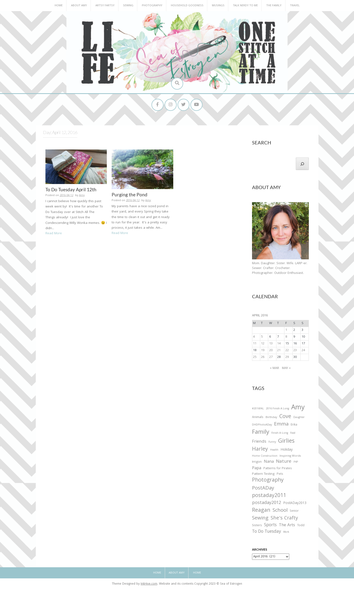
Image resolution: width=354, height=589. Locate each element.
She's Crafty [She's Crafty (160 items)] (284, 518)
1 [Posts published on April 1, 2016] (286, 330)
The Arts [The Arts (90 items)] (287, 526)
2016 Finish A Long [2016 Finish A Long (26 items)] (277, 409)
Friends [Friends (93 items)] (259, 442)
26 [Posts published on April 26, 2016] (262, 357)
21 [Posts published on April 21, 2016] (279, 350)
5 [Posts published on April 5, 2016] (262, 337)
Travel (295, 6)
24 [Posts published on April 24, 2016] (303, 350)
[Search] (302, 163)
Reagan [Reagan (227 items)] (261, 511)
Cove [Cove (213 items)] (285, 417)
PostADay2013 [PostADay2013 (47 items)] (294, 503)
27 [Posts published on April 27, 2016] (271, 357)
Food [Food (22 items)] (292, 433)
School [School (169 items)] (280, 511)
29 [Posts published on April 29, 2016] (287, 357)
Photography (152, 6)
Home (59, 6)
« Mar (274, 368)
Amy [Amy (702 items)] (298, 408)
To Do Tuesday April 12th (70, 189)
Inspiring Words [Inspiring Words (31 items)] (290, 456)
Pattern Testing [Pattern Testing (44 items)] (263, 474)
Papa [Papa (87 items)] (256, 468)
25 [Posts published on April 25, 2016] (254, 357)
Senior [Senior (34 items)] (294, 511)
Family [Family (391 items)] (260, 432)
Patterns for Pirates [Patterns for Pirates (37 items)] (277, 468)
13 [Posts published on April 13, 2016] (271, 343)
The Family (274, 6)
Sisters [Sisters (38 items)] (257, 526)
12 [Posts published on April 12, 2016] (262, 343)
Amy (82, 195)
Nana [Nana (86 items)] (269, 462)
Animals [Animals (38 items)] (257, 417)
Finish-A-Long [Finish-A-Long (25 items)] (279, 433)
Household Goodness (187, 6)
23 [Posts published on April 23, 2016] (295, 350)
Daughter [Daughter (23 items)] (298, 418)
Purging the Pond (129, 194)
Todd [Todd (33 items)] (300, 526)
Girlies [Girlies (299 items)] (286, 441)
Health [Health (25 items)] (274, 450)
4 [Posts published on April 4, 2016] (254, 337)
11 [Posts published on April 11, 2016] (254, 343)
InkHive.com (149, 584)
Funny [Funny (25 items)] (272, 442)
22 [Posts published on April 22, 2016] (287, 350)
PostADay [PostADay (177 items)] (263, 488)
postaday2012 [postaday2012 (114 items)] (266, 503)
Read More (53, 233)
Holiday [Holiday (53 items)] (287, 450)
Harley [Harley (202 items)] (260, 450)
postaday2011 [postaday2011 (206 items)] (269, 496)
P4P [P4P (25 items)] (296, 462)
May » (286, 368)
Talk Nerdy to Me (245, 6)
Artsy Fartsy (105, 6)
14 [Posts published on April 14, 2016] (279, 343)
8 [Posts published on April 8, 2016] (286, 337)
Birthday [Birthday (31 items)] (271, 417)
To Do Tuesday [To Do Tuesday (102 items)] (266, 532)
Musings (218, 6)
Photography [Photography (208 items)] (268, 480)
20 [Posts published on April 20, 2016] (271, 350)
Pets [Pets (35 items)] (280, 474)
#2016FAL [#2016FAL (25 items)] (258, 409)
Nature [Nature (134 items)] (283, 461)
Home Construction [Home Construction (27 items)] (264, 456)
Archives (259, 550)
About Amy (79, 6)
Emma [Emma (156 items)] (281, 424)
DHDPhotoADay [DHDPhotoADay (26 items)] (262, 425)
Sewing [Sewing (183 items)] (260, 518)
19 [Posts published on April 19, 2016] (262, 350)
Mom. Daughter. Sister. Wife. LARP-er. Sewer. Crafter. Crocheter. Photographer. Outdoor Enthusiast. (279, 268)
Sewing (128, 6)
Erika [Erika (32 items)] (294, 425)
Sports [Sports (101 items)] (270, 525)
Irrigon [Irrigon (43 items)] (257, 462)
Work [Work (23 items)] (286, 533)
